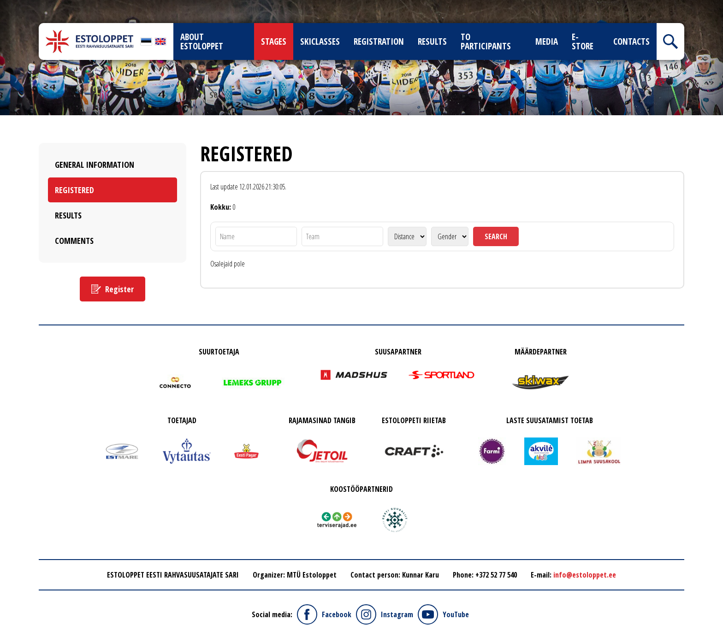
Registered (74, 189)
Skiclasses (320, 41)
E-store (582, 41)
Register (119, 289)
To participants (486, 41)
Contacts (631, 41)
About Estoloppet (201, 41)
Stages (273, 41)
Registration (379, 41)
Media (546, 41)
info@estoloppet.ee (584, 575)
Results (432, 41)
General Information (94, 164)
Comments (74, 240)
